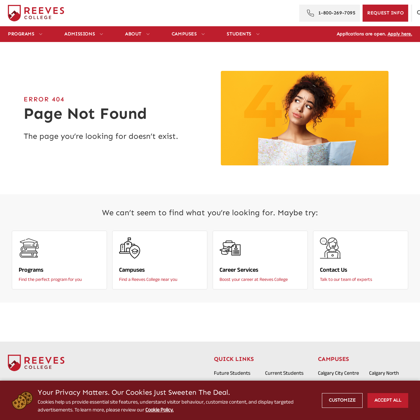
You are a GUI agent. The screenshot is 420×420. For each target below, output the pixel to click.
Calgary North (384, 373)
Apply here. (400, 34)
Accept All (387, 400)
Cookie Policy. (160, 409)
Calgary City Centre (338, 373)
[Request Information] (385, 13)
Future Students (232, 373)
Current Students (284, 373)
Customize (342, 400)
